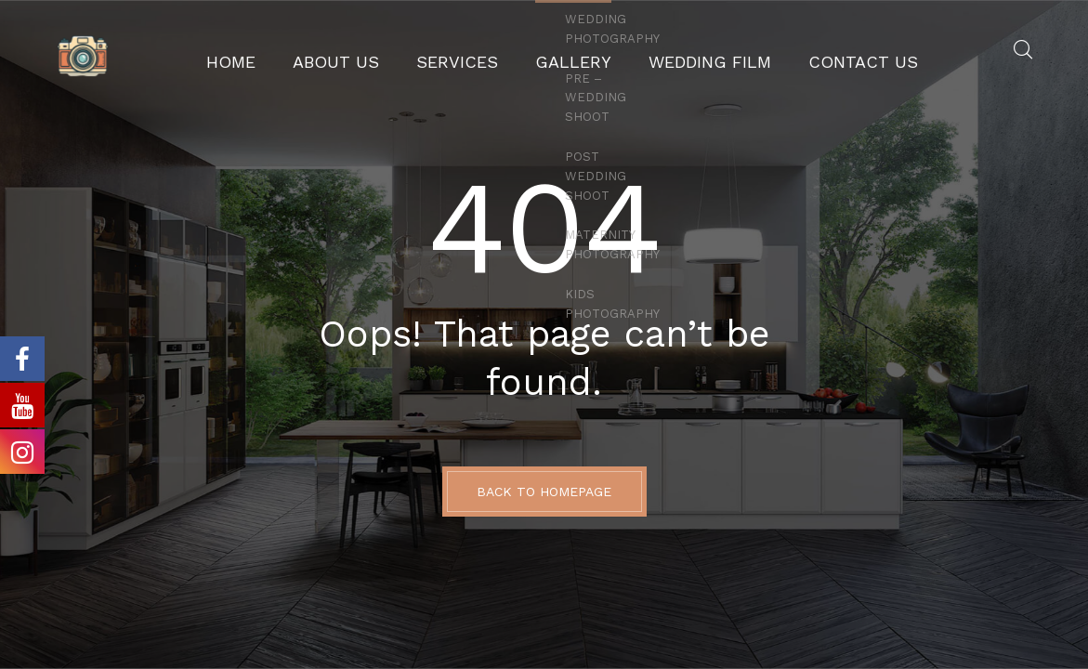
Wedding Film (689, 51)
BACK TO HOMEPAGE (544, 491)
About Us (375, 51)
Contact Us (816, 51)
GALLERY (573, 51)
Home (286, 51)
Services (476, 51)
